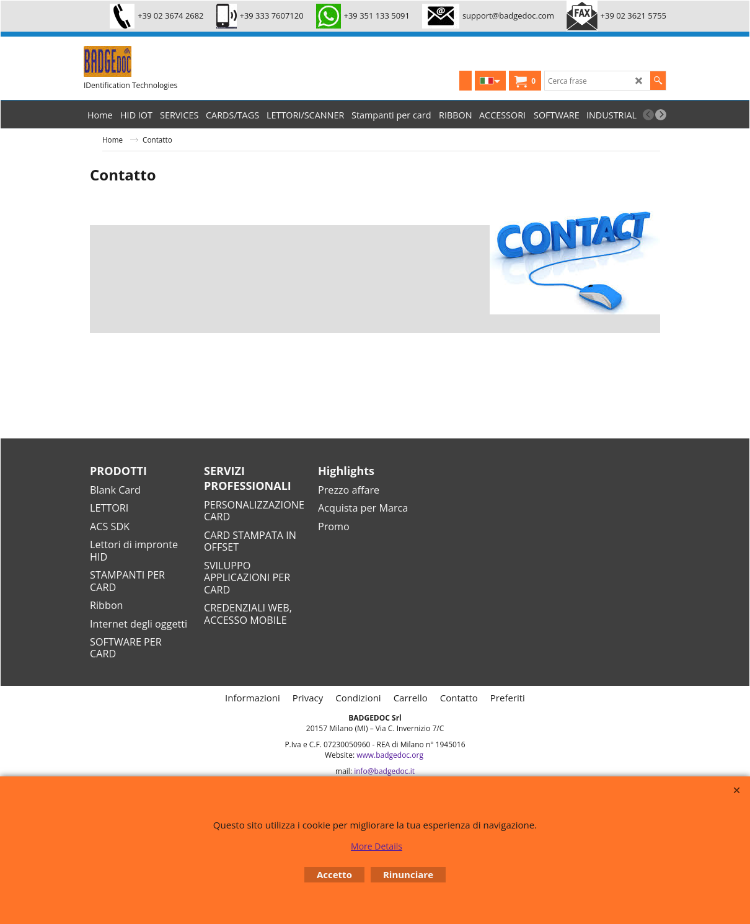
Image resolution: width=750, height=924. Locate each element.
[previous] (648, 114)
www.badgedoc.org (389, 755)
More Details (376, 846)
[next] (660, 114)
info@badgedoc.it (384, 771)
